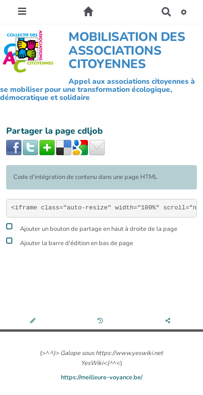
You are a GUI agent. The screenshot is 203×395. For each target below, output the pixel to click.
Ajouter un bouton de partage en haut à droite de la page (91, 227)
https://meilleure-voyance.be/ (102, 377)
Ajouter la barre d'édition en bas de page (69, 242)
